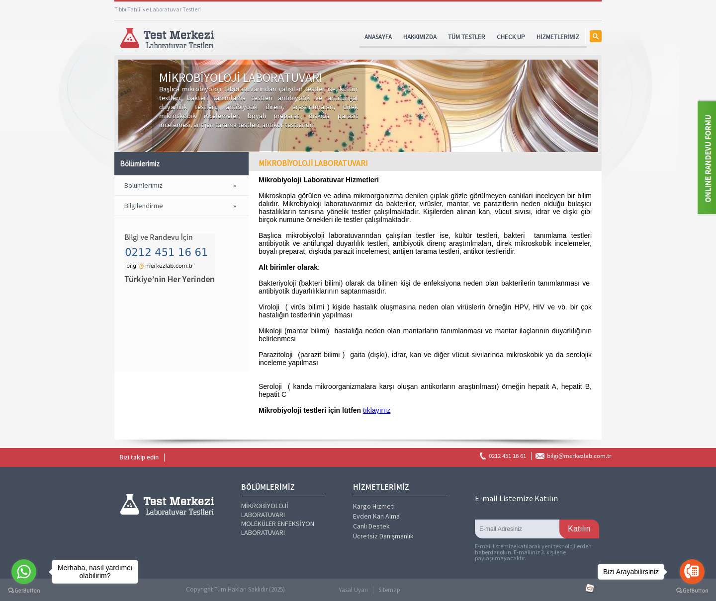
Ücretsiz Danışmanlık (383, 535)
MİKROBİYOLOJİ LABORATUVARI (264, 510)
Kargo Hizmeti (374, 506)
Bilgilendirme (143, 205)
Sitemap (389, 590)
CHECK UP (511, 37)
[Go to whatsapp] (23, 571)
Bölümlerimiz (143, 185)
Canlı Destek (371, 526)
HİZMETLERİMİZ (558, 37)
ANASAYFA (378, 37)
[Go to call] (692, 571)
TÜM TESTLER (466, 37)
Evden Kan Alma (376, 516)
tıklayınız (376, 410)
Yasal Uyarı (353, 590)
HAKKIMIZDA (420, 37)
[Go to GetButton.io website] (692, 591)
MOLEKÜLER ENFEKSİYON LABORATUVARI (277, 528)
